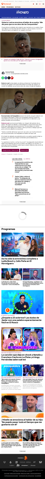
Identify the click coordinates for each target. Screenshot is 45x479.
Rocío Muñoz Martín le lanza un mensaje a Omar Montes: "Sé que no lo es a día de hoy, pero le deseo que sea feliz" (32, 445)
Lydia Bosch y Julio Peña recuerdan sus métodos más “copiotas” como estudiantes (10, 283)
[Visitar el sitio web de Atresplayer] (26, 465)
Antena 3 (3, 154)
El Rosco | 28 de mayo (7, 315)
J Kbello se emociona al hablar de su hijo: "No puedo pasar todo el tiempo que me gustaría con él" (22, 422)
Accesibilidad (38, 475)
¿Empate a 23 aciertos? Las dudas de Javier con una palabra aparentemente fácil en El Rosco (21, 320)
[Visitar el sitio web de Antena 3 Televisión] (4, 462)
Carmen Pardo (9, 72)
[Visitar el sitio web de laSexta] (10, 462)
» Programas (9, 154)
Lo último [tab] (27, 159)
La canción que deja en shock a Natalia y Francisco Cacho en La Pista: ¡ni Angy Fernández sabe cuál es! (21, 357)
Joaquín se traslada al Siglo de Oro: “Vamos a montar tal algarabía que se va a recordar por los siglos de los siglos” (23, 60)
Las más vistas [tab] (17, 159)
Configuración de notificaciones (26, 475)
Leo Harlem (15, 17)
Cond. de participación (35, 473)
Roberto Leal (24, 150)
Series (3, 7)
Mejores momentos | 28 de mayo (11, 352)
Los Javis (30, 17)
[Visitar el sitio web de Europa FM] (12, 465)
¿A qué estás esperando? (8, 1)
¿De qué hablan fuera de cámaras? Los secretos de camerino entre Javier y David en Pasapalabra (33, 381)
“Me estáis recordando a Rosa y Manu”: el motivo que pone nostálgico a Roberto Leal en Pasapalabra (10, 381)
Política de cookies (25, 473)
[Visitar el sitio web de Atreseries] (34, 462)
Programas (10, 7)
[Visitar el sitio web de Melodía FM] (18, 465)
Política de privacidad (15, 473)
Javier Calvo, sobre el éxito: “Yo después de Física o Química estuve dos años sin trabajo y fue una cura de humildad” (23, 180)
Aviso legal (6, 473)
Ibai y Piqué (37, 17)
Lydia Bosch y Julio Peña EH (36, 1)
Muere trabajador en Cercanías (22, 1)
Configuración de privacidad (11, 475)
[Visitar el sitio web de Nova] (22, 462)
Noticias (17, 7)
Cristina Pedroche (6, 17)
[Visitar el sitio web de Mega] (28, 462)
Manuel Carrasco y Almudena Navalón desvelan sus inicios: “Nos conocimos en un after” (22, 192)
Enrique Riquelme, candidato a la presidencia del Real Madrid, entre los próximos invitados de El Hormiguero (33, 284)
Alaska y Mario (23, 17)
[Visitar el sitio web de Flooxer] (33, 465)
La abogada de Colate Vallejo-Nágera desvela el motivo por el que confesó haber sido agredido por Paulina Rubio (11, 445)
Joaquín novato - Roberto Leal (10, 150)
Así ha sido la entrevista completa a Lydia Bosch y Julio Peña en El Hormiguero (19, 261)
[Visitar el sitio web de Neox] (16, 462)
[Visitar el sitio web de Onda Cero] (40, 462)
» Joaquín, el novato (18, 154)
